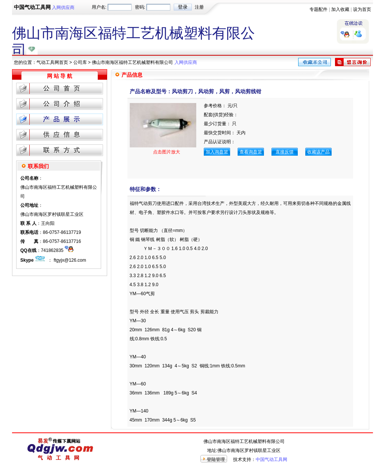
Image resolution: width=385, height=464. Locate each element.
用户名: (99, 7)
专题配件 (318, 9)
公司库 (80, 62)
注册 (199, 7)
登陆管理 (216, 459)
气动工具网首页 (52, 62)
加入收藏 (340, 9)
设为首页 (362, 9)
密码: (140, 7)
